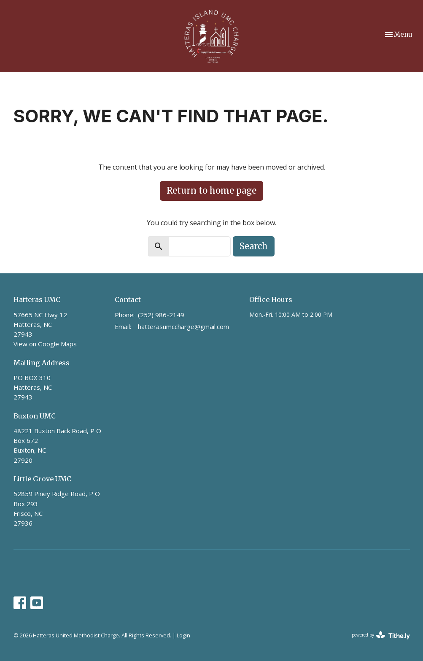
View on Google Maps (45, 344)
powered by (381, 635)
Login (183, 635)
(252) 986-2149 (161, 314)
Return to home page (211, 190)
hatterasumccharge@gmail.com (183, 326)
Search (254, 246)
